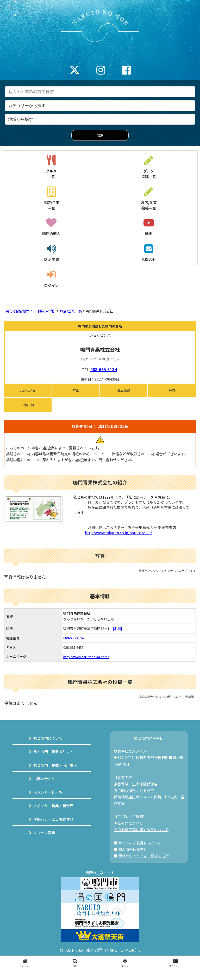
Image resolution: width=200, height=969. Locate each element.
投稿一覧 (28, 405)
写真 (76, 390)
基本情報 (123, 390)
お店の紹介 (28, 390)
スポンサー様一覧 (48, 792)
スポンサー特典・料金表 (53, 805)
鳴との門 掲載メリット (53, 751)
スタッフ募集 (44, 832)
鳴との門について (48, 738)
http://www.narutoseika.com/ (86, 656)
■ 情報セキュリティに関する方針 (141, 855)
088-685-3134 (103, 369)
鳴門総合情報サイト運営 (134, 790)
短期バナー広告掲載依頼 (53, 819)
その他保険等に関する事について (141, 829)
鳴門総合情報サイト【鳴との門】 (30, 311)
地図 (172, 390)
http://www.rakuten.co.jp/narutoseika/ (118, 532)
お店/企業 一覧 (71, 311)
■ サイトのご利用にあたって (138, 842)
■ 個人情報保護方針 (130, 849)
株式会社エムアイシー (132, 751)
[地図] (117, 628)
